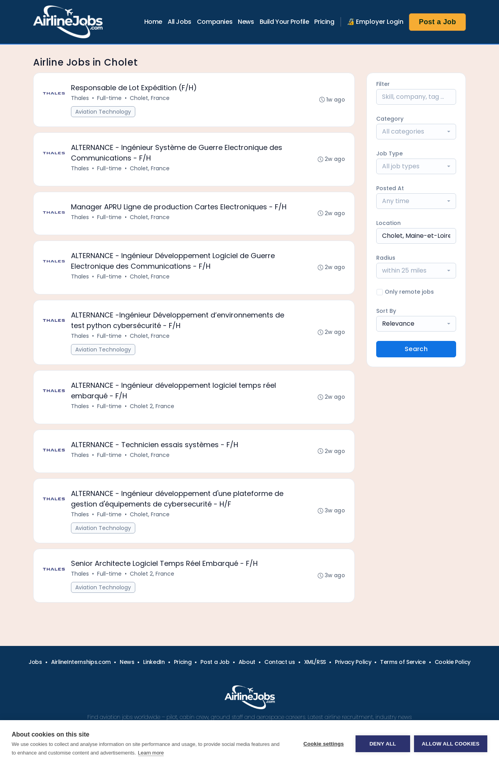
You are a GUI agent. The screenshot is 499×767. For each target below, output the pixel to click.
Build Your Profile (284, 21)
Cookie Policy (453, 662)
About (247, 662)
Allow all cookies (451, 744)
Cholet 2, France (152, 406)
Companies (214, 21)
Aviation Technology (103, 112)
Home (153, 21)
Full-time (109, 98)
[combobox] (416, 131)
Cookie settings (323, 744)
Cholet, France (150, 98)
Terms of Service (402, 662)
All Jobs (179, 21)
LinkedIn (154, 662)
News (246, 21)
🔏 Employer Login (375, 21)
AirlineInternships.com (81, 662)
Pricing (324, 21)
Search (416, 348)
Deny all (383, 744)
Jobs (35, 662)
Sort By (386, 311)
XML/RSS (315, 662)
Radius (385, 258)
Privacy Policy (353, 662)
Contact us (279, 662)
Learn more (151, 753)
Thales (80, 98)
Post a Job (437, 22)
